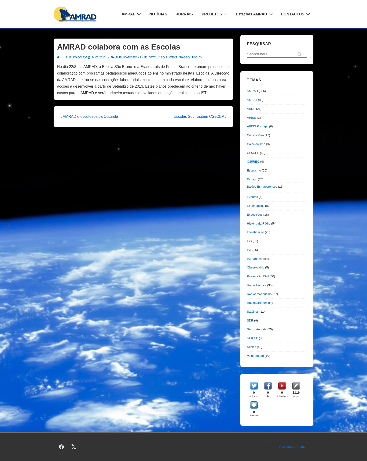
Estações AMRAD (255, 14)
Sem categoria (257, 329)
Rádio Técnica (256, 285)
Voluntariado (255, 355)
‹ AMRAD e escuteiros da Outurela (89, 116)
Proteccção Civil (258, 276)
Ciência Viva (255, 135)
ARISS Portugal (257, 126)
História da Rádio (258, 223)
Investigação (255, 232)
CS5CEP (253, 153)
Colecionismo (256, 144)
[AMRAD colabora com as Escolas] (99, 57)
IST (249, 250)
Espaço (252, 179)
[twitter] (74, 447)
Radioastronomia (258, 302)
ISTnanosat (255, 259)
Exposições (254, 214)
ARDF (251, 109)
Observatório (255, 267)
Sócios (251, 347)
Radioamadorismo (259, 294)
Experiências (255, 205)
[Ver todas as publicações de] (59, 57)
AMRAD (132, 14)
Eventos (252, 197)
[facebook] (61, 447)
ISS (249, 241)
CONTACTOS (296, 14)
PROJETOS (215, 14)
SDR (250, 320)
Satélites (253, 311)
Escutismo (254, 170)
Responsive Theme (292, 446)
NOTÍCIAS (158, 14)
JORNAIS (184, 14)
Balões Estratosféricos (262, 186)
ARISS (251, 117)
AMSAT (252, 100)
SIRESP (252, 338)
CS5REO (253, 161)
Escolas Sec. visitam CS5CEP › (200, 116)
